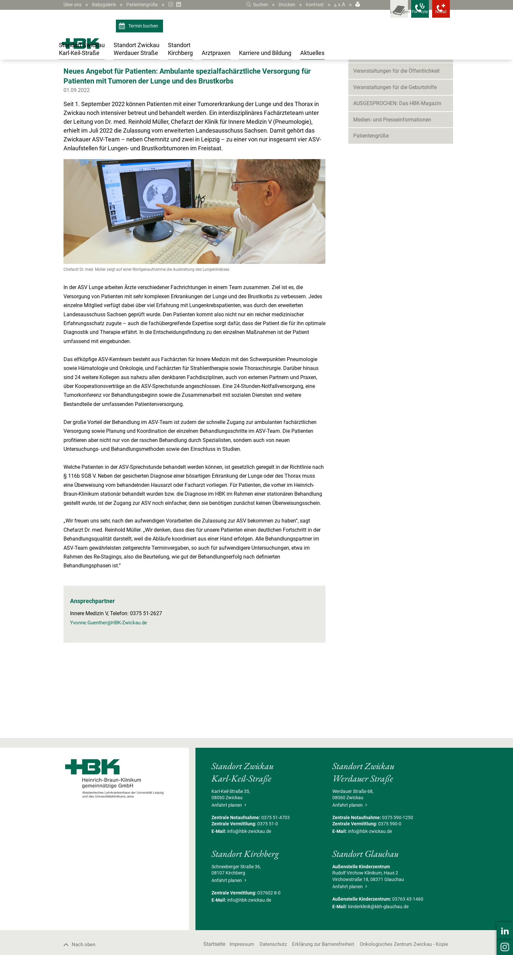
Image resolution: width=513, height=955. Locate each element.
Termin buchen (139, 26)
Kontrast (314, 4)
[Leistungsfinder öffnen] (378, 13)
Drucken (284, 4)
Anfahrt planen (228, 868)
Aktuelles (82, 76)
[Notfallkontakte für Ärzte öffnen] (407, 13)
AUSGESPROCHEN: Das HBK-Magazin (397, 167)
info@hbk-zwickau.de (249, 894)
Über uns (74, 4)
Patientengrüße (149, 4)
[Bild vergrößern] (194, 275)
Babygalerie (107, 4)
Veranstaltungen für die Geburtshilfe (395, 150)
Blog (358, 118)
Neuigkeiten (107, 76)
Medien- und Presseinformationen (392, 183)
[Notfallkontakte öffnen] (437, 13)
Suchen (252, 4)
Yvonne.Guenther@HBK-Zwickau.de (111, 686)
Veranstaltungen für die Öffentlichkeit (396, 134)
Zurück (73, 120)
